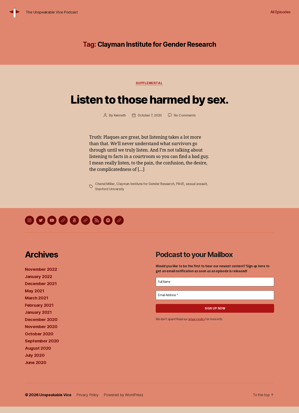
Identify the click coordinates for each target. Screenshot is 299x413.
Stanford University (109, 195)
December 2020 (42, 325)
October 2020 (39, 340)
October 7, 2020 (150, 122)
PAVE (181, 190)
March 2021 (37, 304)
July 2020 (35, 361)
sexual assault (197, 190)
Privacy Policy (88, 401)
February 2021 (40, 311)
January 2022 (39, 282)
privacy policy (196, 325)
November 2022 (42, 275)
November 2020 (42, 333)
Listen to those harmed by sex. (149, 105)
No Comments (185, 122)
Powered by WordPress (125, 401)
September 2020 (42, 347)
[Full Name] (215, 288)
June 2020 (36, 368)
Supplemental (149, 89)
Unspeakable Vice (55, 401)
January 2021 (39, 318)
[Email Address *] (215, 301)
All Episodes (280, 15)
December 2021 (41, 290)
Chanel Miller (105, 190)
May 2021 (35, 297)
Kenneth (119, 122)
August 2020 (38, 354)
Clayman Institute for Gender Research (145, 190)
